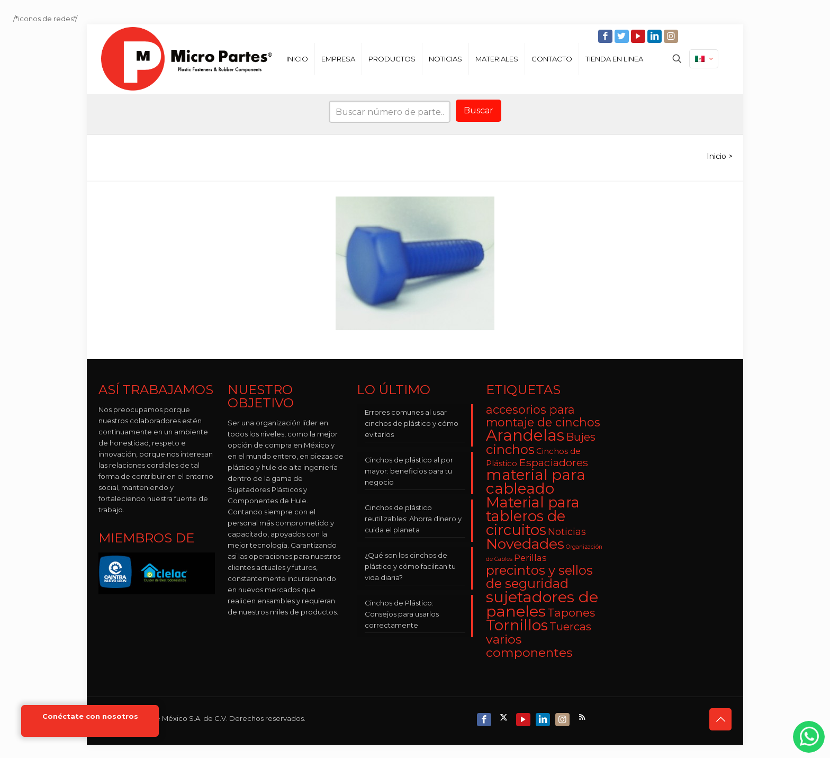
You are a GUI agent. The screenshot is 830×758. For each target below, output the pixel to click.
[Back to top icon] (720, 719)
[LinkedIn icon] (655, 36)
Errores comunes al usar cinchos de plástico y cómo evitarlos (411, 423)
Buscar (478, 110)
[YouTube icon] (639, 36)
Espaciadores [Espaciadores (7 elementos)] (553, 462)
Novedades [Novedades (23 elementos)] (525, 543)
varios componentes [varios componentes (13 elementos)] (529, 645)
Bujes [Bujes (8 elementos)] (581, 436)
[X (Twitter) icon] (505, 717)
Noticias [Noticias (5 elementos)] (567, 531)
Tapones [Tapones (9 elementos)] (571, 612)
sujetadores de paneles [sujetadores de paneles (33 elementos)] (542, 603)
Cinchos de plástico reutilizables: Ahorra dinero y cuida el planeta (413, 518)
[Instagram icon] (672, 36)
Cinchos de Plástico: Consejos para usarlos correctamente (402, 614)
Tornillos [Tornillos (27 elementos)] (517, 625)
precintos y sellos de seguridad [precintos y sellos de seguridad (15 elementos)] (539, 577)
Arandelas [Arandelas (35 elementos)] (525, 435)
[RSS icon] (583, 717)
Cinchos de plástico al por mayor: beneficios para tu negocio (409, 471)
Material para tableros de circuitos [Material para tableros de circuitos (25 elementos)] (533, 516)
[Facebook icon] (606, 36)
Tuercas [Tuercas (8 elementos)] (570, 626)
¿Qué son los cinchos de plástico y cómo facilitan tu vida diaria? (410, 566)
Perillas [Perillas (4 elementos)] (530, 557)
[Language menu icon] (703, 58)
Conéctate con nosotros (90, 716)
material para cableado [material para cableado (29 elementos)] (535, 481)
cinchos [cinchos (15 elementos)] (510, 449)
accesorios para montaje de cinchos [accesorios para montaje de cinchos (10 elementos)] (543, 416)
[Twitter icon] (623, 36)
